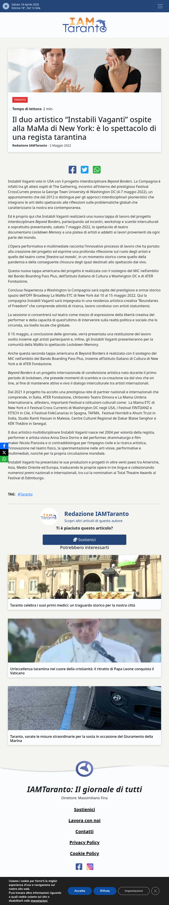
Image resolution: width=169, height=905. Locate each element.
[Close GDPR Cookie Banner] (155, 891)
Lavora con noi (84, 820)
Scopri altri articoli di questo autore (96, 516)
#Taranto (25, 494)
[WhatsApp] (4, 459)
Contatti (84, 831)
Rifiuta (105, 891)
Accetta (79, 891)
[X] (4, 452)
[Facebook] (4, 446)
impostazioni (39, 901)
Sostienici (84, 539)
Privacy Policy (84, 842)
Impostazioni (134, 891)
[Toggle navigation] (160, 6)
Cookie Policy (84, 853)
